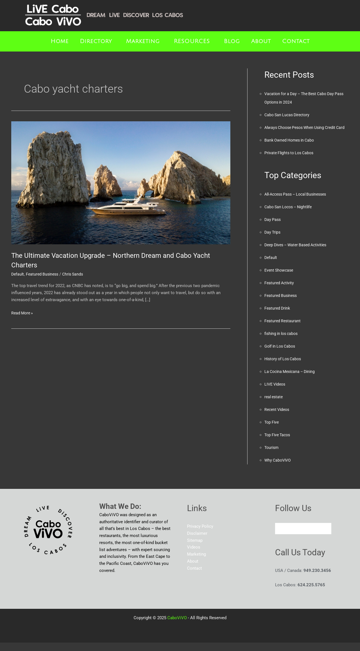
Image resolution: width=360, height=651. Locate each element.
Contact (296, 41)
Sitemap (194, 548)
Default (18, 274)
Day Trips (273, 240)
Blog (232, 41)
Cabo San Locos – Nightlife (290, 215)
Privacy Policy (200, 534)
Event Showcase (279, 278)
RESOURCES (192, 41)
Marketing (143, 41)
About (261, 41)
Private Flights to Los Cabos (291, 161)
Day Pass (273, 228)
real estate (274, 405)
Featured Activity (280, 291)
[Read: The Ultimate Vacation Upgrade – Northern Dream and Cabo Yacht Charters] (120, 182)
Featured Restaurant (283, 329)
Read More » (23, 313)
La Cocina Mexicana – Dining (291, 379)
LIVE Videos (275, 392)
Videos (193, 555)
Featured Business (44, 274)
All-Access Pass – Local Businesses (298, 202)
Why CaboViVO (278, 468)
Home (60, 41)
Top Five (272, 430)
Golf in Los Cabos (281, 354)
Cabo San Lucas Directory (288, 114)
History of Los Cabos (284, 367)
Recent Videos (278, 417)
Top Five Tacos (278, 443)
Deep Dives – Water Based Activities (298, 253)
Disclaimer (197, 541)
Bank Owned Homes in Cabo (291, 148)
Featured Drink (278, 316)
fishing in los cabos (282, 341)
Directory (96, 41)
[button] (97, 41)
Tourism (272, 455)
